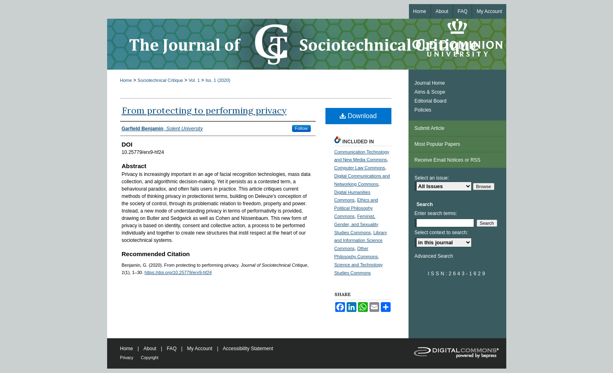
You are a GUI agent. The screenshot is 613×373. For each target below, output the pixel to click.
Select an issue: (432, 178)
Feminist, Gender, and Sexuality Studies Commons (356, 224)
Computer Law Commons (359, 167)
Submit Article (429, 128)
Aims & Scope (430, 92)
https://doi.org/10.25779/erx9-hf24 (178, 272)
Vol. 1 (194, 80)
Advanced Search (434, 256)
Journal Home (430, 83)
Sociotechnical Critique (160, 80)
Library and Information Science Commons (360, 240)
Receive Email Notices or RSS (448, 160)
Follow (301, 128)
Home (126, 80)
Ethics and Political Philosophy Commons (356, 208)
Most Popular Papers (437, 144)
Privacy (127, 357)
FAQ (172, 348)
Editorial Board (431, 101)
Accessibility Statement (248, 348)
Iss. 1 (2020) (217, 80)
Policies (423, 110)
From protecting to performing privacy (204, 110)
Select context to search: (441, 232)
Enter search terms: (436, 213)
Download (358, 115)
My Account (200, 348)
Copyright (149, 357)
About (150, 348)
